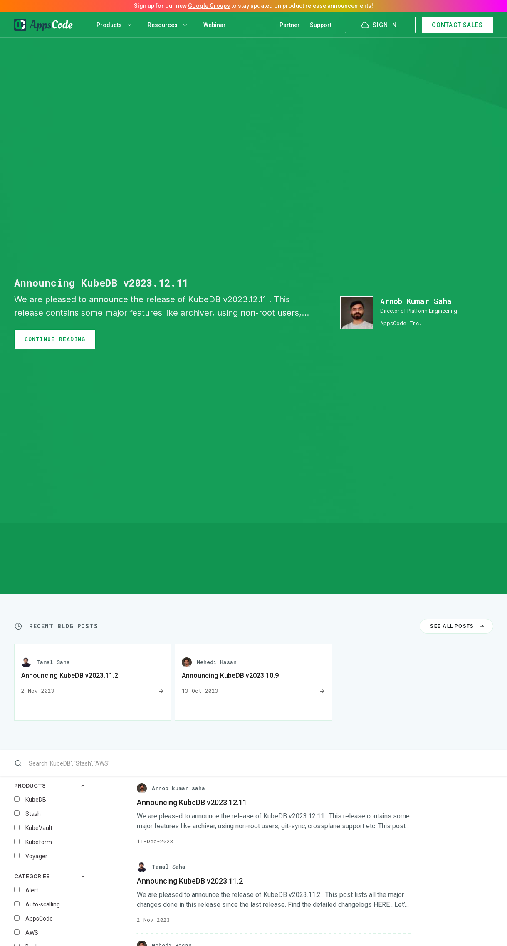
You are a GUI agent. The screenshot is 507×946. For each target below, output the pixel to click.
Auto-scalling (42, 904)
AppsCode (39, 918)
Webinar (214, 25)
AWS (31, 932)
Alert (31, 890)
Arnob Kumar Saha (416, 301)
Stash (33, 813)
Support (320, 25)
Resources (167, 25)
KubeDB (35, 799)
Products (113, 25)
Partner (289, 25)
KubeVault (38, 828)
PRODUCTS (49, 785)
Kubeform (38, 842)
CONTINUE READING (55, 339)
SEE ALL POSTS (457, 626)
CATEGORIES (49, 876)
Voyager (36, 856)
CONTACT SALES (457, 25)
